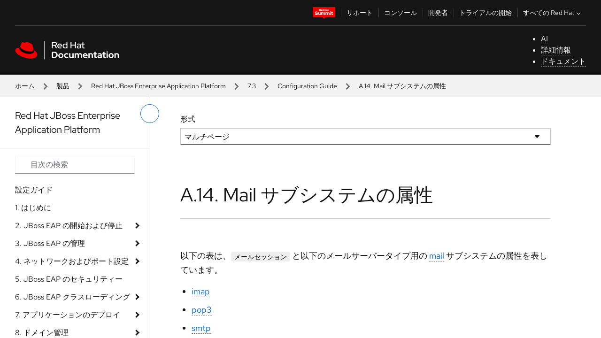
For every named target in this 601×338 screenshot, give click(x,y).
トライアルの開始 (485, 12)
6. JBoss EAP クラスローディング (72, 297)
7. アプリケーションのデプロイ (67, 315)
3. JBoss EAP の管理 (50, 243)
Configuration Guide (307, 86)
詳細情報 (556, 50)
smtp (201, 328)
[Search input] (75, 165)
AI (544, 39)
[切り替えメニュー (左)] (149, 113)
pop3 (202, 309)
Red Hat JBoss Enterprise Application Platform (158, 86)
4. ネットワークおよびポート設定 (72, 261)
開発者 (438, 12)
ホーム (25, 86)
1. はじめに (33, 208)
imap (201, 291)
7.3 (251, 86)
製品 (62, 86)
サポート (360, 12)
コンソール (400, 12)
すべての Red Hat (553, 12)
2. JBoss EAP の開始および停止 (69, 225)
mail (436, 255)
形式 (187, 119)
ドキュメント (563, 61)
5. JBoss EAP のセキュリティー (69, 279)
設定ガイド (34, 190)
